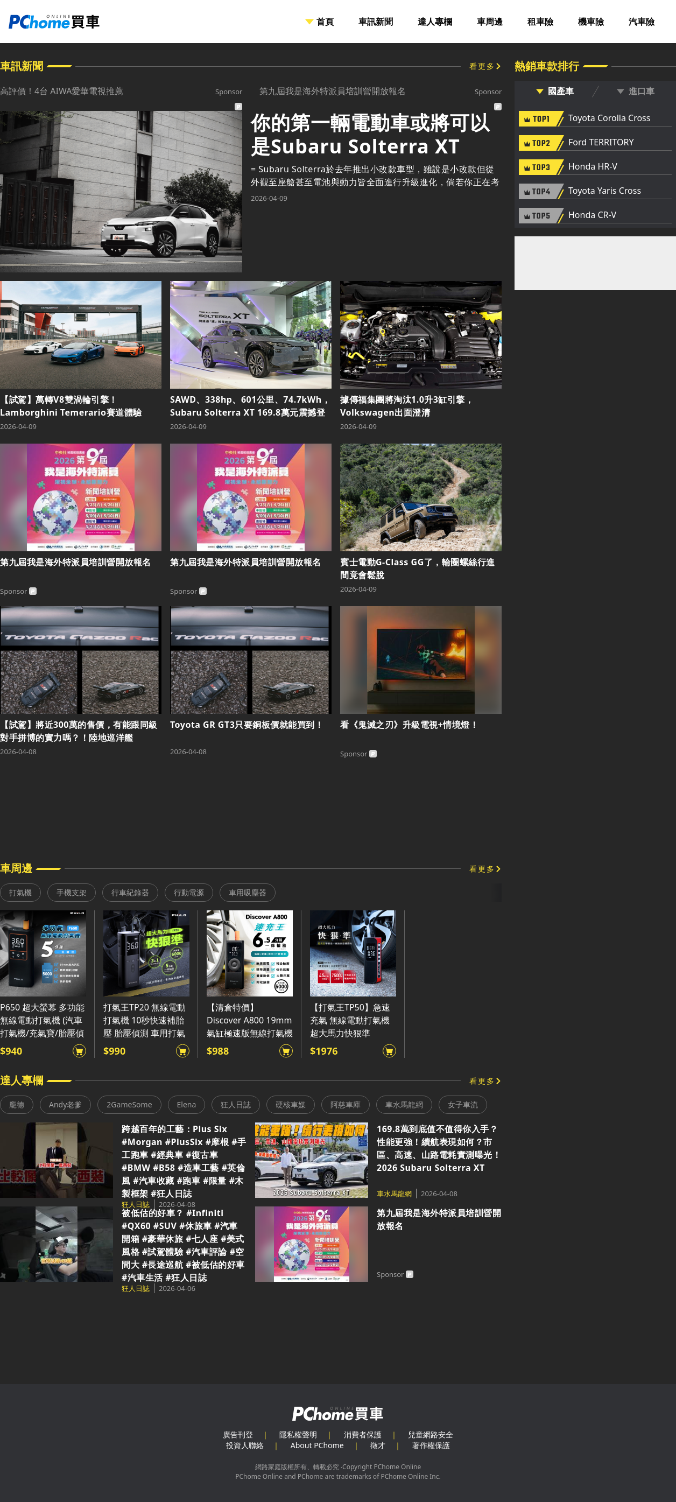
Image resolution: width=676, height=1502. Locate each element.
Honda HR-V (592, 167)
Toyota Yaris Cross (604, 191)
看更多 (482, 66)
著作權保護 (431, 1445)
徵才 (377, 1445)
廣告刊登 (238, 1434)
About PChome (317, 1445)
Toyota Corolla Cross (609, 118)
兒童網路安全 (430, 1434)
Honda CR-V (592, 215)
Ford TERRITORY (600, 142)
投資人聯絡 (245, 1445)
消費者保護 (363, 1434)
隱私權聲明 (298, 1434)
